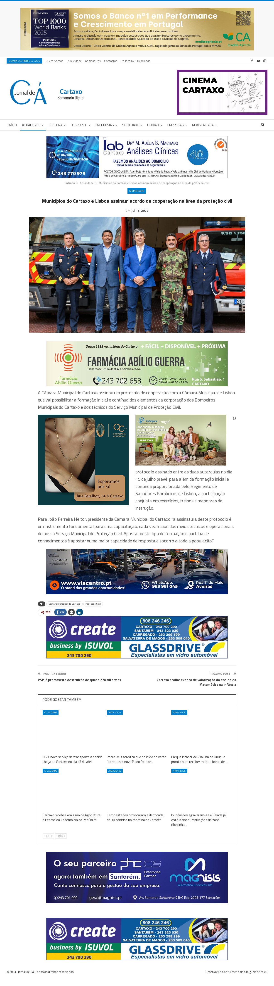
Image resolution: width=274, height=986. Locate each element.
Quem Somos (55, 61)
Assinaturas (93, 61)
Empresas (175, 125)
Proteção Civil (93, 611)
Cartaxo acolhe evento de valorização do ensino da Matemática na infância (196, 689)
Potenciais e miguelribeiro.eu (248, 979)
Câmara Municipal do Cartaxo (64, 611)
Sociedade (130, 125)
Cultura (55, 125)
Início (13, 125)
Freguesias (105, 125)
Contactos (110, 61)
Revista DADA (203, 125)
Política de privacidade (135, 61)
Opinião (153, 125)
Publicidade (74, 61)
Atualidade (31, 125)
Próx (61, 843)
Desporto (79, 125)
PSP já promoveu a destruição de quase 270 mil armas (79, 686)
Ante (48, 843)
